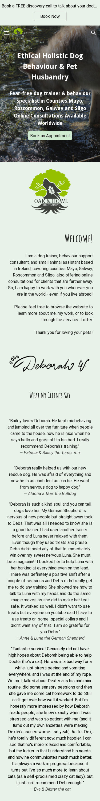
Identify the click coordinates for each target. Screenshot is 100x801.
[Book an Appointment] (50, 135)
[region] (50, 13)
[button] (6, 33)
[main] (50, 66)
